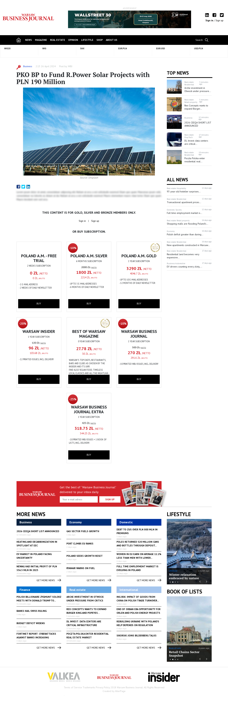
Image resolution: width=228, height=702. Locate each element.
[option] (129, 19)
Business (27, 66)
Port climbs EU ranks (79, 543)
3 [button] (175, 582)
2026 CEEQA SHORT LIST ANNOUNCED (38, 531)
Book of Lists (184, 591)
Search (199, 40)
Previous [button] (68, 21)
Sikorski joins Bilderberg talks (136, 635)
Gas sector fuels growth (82, 531)
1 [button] (170, 582)
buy (39, 303)
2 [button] (172, 582)
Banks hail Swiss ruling (32, 610)
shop (100, 40)
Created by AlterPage (114, 691)
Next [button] (190, 19)
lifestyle (87, 40)
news (28, 40)
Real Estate (57, 40)
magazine (41, 40)
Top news (178, 73)
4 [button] (177, 582)
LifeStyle (173, 570)
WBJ (70, 66)
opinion (73, 40)
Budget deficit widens (31, 623)
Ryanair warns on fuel (80, 568)
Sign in (209, 20)
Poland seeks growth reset (84, 555)
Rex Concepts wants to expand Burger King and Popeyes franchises (86, 613)
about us (111, 40)
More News (31, 514)
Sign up (219, 20)
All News (177, 180)
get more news (49, 580)
